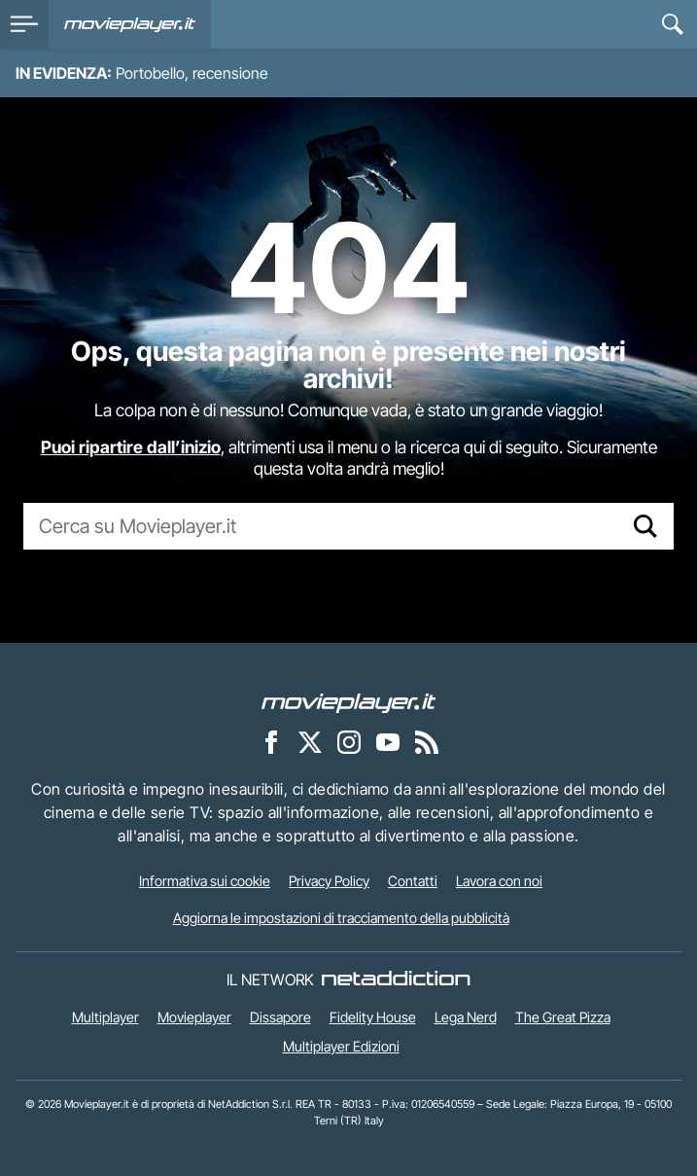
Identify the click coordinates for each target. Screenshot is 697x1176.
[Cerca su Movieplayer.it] (320, 526)
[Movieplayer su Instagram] (349, 741)
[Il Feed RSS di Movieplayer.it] (426, 741)
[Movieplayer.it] (130, 24)
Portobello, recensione (192, 73)
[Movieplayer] (348, 701)
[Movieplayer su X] (310, 741)
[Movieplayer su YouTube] (387, 741)
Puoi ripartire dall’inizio (131, 447)
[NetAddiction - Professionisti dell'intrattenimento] (396, 979)
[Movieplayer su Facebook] (271, 741)
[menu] (24, 24)
